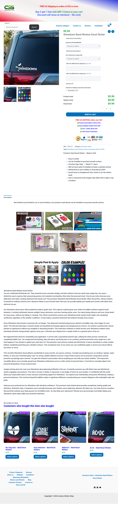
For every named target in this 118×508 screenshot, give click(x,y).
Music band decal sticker (94, 151)
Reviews (24, 475)
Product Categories (12, 475)
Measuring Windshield (20, 481)
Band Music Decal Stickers (76, 151)
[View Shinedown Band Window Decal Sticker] (10, 94)
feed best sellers (86, 148)
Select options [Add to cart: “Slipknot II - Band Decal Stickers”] (69, 459)
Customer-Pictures (16, 486)
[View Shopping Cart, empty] (110, 26)
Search (7, 23)
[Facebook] (95, 490)
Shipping (15, 478)
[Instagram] (97, 490)
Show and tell (21, 489)
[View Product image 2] (24, 94)
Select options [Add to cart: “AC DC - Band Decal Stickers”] (97, 457)
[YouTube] (100, 490)
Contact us (29, 486)
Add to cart (90, 116)
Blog (29, 483)
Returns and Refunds (18, 483)
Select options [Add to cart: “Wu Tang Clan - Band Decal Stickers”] (13, 459)
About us (32, 475)
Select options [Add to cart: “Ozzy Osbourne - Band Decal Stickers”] (41, 459)
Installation (25, 478)
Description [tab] (8, 199)
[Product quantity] (106, 110)
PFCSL (105, 151)
